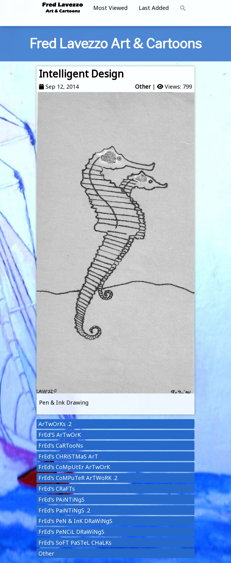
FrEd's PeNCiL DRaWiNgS (71, 531)
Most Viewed (110, 7)
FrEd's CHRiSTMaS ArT (68, 456)
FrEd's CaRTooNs (60, 445)
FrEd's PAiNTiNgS (61, 499)
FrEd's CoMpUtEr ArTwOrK (74, 467)
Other (143, 86)
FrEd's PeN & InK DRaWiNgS (75, 521)
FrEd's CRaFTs (56, 488)
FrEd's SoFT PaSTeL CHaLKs (74, 542)
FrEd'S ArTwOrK (59, 434)
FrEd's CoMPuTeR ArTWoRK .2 (77, 477)
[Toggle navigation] (115, 21)
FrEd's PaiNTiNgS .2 (64, 510)
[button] (183, 8)
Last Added (154, 7)
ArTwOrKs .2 (55, 424)
